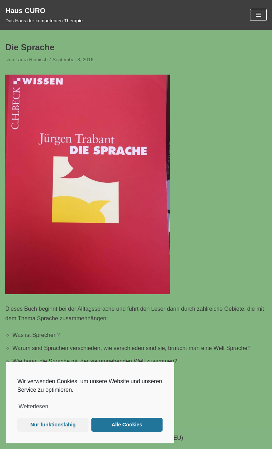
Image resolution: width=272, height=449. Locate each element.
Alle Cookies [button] (127, 424)
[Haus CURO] (44, 15)
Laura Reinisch (32, 59)
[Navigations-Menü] (258, 15)
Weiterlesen (33, 406)
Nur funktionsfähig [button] (53, 424)
